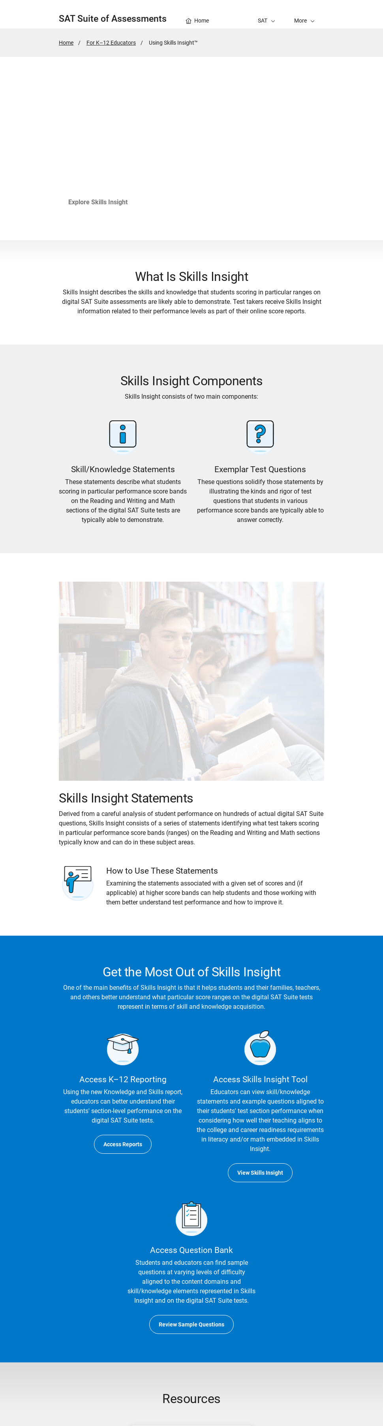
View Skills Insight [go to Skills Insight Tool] (260, 1173)
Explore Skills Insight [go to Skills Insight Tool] (98, 202)
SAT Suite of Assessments (113, 18)
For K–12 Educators (111, 43)
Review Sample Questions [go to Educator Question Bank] (191, 1324)
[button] (304, 14)
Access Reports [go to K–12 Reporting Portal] (122, 1144)
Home (66, 43)
